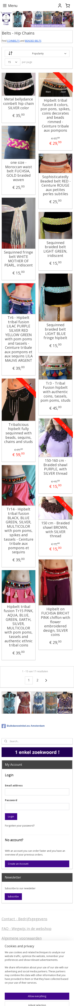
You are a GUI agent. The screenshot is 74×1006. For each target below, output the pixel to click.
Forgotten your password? (20, 825)
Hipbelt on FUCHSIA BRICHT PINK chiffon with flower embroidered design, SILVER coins (55, 622)
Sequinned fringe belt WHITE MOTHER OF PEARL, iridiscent (18, 258)
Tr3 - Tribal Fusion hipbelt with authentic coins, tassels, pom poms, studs (55, 392)
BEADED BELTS (33, 40)
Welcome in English (18, 969)
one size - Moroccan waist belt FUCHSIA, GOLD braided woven (18, 171)
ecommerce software (29, 998)
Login (11, 816)
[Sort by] (37, 53)
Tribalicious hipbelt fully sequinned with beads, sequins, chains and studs (18, 433)
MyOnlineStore (65, 998)
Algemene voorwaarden (22, 938)
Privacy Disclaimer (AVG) (22, 960)
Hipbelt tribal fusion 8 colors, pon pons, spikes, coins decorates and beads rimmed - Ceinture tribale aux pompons (55, 115)
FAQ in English (14, 976)
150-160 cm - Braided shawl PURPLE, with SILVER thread (55, 467)
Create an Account (18, 863)
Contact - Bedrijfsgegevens (24, 918)
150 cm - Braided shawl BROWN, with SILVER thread (55, 529)
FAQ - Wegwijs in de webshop (27, 928)
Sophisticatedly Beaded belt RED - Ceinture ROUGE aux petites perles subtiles (55, 185)
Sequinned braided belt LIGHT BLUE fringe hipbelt (55, 331)
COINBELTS (13, 40)
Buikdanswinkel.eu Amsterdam (23, 726)
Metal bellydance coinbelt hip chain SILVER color (18, 103)
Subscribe (13, 896)
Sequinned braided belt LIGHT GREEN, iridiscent (55, 249)
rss (14, 998)
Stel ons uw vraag (17, 954)
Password (11, 800)
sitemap (6, 998)
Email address (14, 785)
